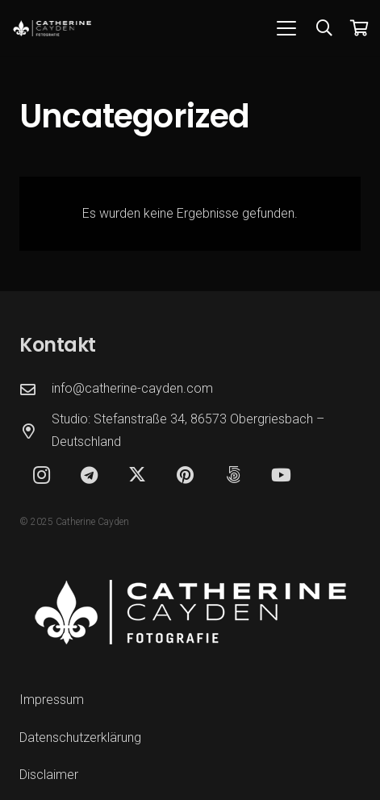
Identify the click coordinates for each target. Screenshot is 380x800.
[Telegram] (89, 475)
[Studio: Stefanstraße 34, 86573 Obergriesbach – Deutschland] (35, 431)
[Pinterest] (185, 475)
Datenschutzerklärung (80, 737)
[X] (137, 475)
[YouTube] (281, 475)
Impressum (51, 699)
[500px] (233, 475)
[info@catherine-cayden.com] (35, 389)
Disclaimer (48, 774)
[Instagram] (41, 475)
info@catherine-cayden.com (132, 388)
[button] (286, 28)
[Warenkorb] (360, 28)
